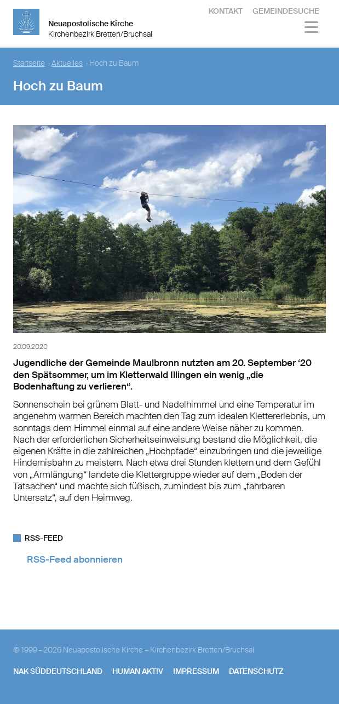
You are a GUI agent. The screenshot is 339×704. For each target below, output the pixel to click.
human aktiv (137, 671)
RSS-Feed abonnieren (75, 559)
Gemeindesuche (285, 11)
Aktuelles (67, 63)
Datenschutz (256, 671)
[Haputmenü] (311, 28)
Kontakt (226, 11)
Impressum (196, 671)
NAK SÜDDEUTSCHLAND (57, 671)
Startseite (29, 63)
